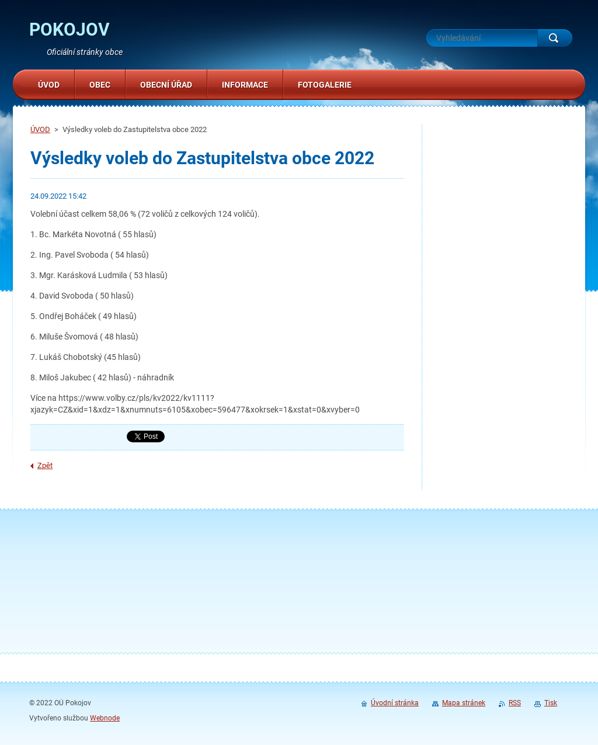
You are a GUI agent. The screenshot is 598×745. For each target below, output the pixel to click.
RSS (515, 703)
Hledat (554, 38)
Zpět (45, 465)
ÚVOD (40, 129)
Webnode (105, 718)
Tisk (550, 703)
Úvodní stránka (395, 703)
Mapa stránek (463, 703)
